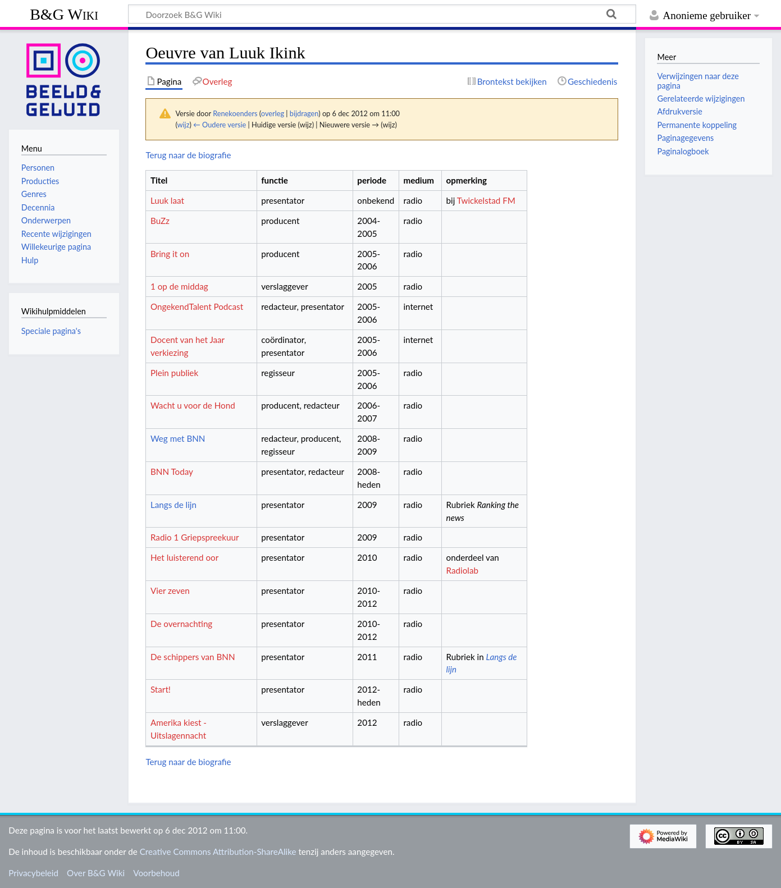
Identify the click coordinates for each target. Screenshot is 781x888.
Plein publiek (174, 373)
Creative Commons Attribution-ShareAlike (218, 851)
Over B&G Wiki (96, 873)
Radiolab (462, 570)
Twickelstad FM (486, 200)
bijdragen (304, 113)
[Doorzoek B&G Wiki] (382, 14)
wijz (183, 124)
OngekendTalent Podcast (196, 306)
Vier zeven (170, 590)
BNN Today (171, 471)
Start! (160, 689)
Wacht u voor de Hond (192, 405)
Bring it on (169, 254)
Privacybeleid (33, 873)
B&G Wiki (64, 14)
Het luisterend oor (184, 557)
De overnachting (181, 624)
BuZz (160, 221)
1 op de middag (179, 286)
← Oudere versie (219, 124)
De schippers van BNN (192, 657)
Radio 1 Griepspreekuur (194, 537)
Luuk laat (167, 200)
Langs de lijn (173, 505)
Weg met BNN (177, 438)
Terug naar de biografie (188, 155)
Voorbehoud (156, 873)
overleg (272, 113)
